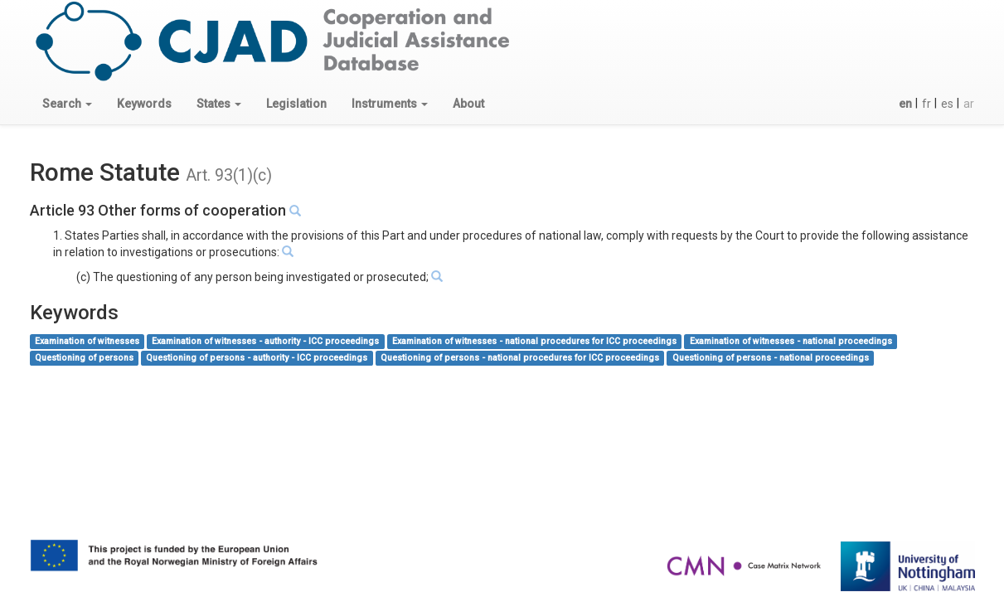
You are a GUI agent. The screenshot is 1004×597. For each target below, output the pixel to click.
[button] (67, 103)
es (947, 103)
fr (926, 103)
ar (968, 103)
